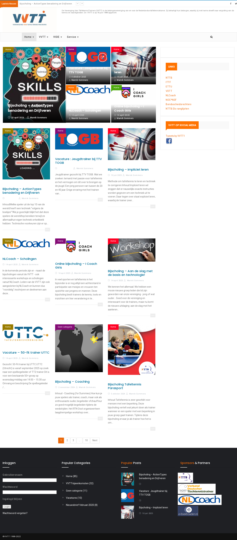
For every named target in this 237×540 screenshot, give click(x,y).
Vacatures (71, 497)
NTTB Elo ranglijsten (177, 108)
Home (29, 37)
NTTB (169, 77)
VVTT (43, 37)
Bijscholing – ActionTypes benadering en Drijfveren (46, 4)
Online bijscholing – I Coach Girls (76, 266)
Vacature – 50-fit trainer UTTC (26, 352)
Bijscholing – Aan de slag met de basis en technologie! (130, 273)
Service (73, 37)
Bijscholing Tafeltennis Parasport (124, 386)
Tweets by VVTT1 (175, 136)
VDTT (169, 91)
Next (94, 440)
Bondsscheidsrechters (178, 104)
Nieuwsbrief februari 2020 (80, 505)
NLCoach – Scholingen (85, 111)
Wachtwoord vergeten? (15, 513)
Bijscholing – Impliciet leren (128, 169)
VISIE (57, 37)
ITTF (168, 82)
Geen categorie (65, 327)
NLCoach (171, 95)
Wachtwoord (10, 487)
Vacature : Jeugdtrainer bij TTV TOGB (78, 161)
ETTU (169, 86)
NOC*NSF (171, 99)
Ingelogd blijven (12, 498)
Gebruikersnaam (12, 474)
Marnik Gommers (38, 118)
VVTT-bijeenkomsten (77, 483)
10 (86, 440)
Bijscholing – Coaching (72, 381)
